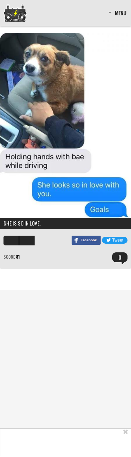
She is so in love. (22, 223)
